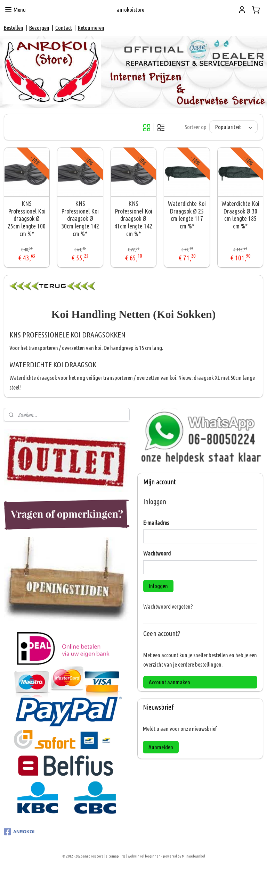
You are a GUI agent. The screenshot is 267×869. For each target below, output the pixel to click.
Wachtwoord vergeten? (168, 606)
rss (123, 856)
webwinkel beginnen (144, 856)
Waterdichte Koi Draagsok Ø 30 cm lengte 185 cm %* (240, 215)
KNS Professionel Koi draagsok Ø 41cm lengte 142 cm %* (133, 218)
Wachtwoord (157, 553)
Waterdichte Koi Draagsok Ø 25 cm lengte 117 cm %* (187, 215)
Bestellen (13, 27)
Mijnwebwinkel (193, 856)
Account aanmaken (169, 682)
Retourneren (91, 27)
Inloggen (158, 586)
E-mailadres (156, 522)
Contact (63, 27)
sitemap (112, 856)
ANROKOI (19, 832)
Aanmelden (160, 747)
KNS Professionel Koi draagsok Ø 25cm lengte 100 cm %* (27, 218)
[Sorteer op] (233, 127)
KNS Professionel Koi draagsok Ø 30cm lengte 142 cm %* (80, 218)
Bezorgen (39, 27)
